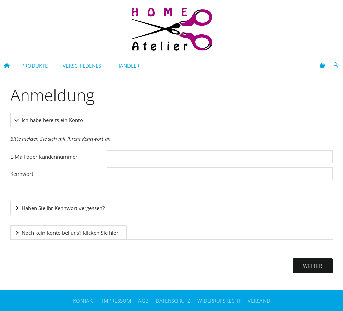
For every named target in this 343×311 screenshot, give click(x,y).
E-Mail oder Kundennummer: (44, 156)
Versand (259, 300)
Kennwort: (22, 173)
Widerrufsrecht (219, 300)
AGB (143, 300)
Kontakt (84, 300)
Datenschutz (173, 300)
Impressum (116, 300)
